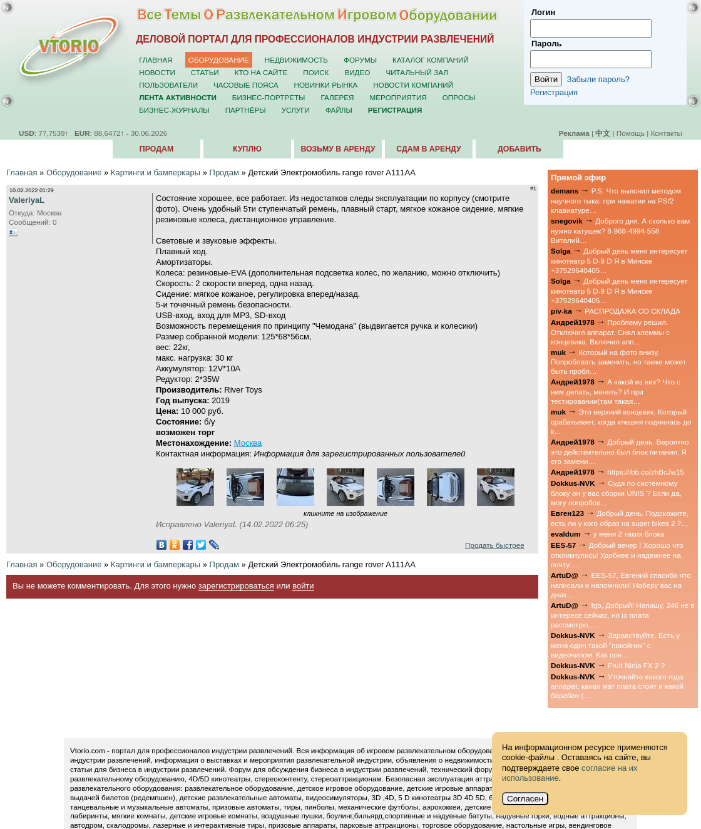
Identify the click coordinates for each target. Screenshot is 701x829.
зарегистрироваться (236, 585)
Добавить (519, 149)
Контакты (666, 133)
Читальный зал (417, 72)
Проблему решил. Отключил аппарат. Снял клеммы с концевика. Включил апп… (610, 332)
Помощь (631, 133)
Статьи (205, 72)
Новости (157, 72)
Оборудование (218, 60)
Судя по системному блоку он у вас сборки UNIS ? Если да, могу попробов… (616, 493)
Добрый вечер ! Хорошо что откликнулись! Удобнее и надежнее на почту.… (617, 555)
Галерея (337, 97)
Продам (156, 149)
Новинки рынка (326, 85)
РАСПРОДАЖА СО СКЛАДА (632, 311)
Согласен (525, 798)
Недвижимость (296, 60)
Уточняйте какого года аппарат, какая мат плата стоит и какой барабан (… (617, 686)
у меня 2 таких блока (628, 534)
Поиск (316, 72)
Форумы (360, 60)
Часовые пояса (245, 85)
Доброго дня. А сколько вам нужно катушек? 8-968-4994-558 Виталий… (620, 230)
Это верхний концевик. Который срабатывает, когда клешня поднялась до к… (621, 421)
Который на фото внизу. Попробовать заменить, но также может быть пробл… (618, 362)
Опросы (459, 97)
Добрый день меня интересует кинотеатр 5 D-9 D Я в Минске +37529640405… (619, 260)
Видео (357, 72)
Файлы (338, 110)
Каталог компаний (430, 60)
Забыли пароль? (598, 79)
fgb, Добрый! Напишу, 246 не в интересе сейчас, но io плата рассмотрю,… (623, 615)
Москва (248, 443)
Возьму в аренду (337, 149)
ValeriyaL (26, 200)
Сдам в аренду (428, 149)
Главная (156, 60)
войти (303, 585)
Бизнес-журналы (174, 110)
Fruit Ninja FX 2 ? (636, 665)
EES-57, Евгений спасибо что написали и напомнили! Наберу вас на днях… (621, 585)
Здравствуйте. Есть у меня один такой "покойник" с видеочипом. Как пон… (615, 645)
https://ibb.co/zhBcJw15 (645, 472)
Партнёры (245, 110)
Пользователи (168, 85)
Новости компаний (413, 85)
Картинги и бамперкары (155, 172)
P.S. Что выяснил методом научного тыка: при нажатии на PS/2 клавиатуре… (616, 200)
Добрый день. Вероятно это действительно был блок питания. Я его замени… (620, 451)
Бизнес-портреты (268, 97)
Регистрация (554, 92)
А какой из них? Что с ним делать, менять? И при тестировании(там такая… (615, 391)
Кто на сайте (261, 72)
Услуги (296, 110)
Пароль (546, 43)
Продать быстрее (494, 545)
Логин (543, 12)
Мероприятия (398, 97)
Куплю (247, 149)
